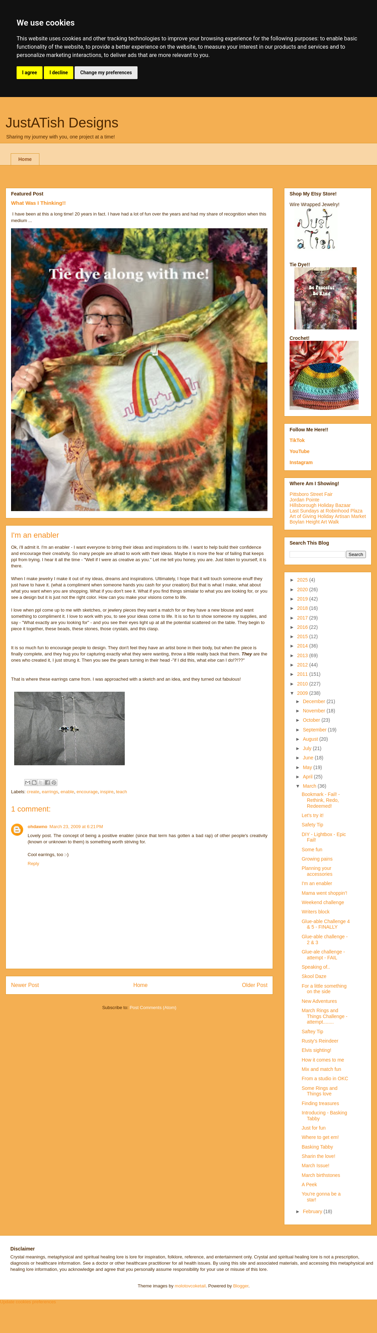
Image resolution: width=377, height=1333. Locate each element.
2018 (303, 608)
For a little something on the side (324, 989)
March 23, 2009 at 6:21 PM (76, 826)
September (315, 729)
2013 (303, 655)
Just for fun (314, 1128)
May (308, 767)
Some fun (312, 849)
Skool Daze (314, 976)
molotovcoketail (190, 1285)
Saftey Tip (312, 1031)
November (314, 710)
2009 (303, 693)
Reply (33, 863)
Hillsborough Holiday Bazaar (320, 505)
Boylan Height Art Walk (314, 522)
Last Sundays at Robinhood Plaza (326, 511)
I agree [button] (29, 72)
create (33, 791)
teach (121, 791)
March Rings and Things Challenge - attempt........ (325, 1016)
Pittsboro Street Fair (311, 494)
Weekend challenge (323, 902)
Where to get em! (320, 1137)
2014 (303, 646)
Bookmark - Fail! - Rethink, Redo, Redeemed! (321, 800)
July (308, 748)
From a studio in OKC (325, 1078)
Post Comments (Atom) (153, 1007)
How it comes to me (323, 1060)
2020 (303, 589)
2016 (303, 627)
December (314, 701)
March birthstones (321, 1175)
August (311, 739)
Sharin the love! (318, 1156)
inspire (106, 791)
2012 (303, 665)
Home (25, 159)
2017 (303, 618)
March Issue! (315, 1165)
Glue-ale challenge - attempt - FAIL (323, 954)
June (308, 757)
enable (67, 791)
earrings (50, 791)
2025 (303, 580)
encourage (86, 791)
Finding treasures (320, 1103)
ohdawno (37, 826)
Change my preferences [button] (106, 72)
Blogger (240, 1285)
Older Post (254, 985)
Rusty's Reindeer (320, 1041)
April (308, 776)
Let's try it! (312, 815)
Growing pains (317, 859)
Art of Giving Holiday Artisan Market (328, 516)
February (313, 1211)
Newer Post (25, 985)
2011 (303, 674)
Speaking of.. (316, 967)
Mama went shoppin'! (324, 893)
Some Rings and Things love (320, 1091)
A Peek (309, 1184)
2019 (303, 599)
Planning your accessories (317, 871)
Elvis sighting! (316, 1050)
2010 (303, 684)
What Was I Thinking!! (38, 203)
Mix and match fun (321, 1069)
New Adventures (319, 1001)
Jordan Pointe (304, 499)
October (312, 720)
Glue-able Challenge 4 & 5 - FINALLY (326, 924)
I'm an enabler (317, 883)
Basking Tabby (317, 1147)
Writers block (316, 911)
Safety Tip (312, 824)
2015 (303, 636)
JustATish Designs (62, 122)
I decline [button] (58, 72)
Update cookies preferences (28, 1301)
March (310, 786)
